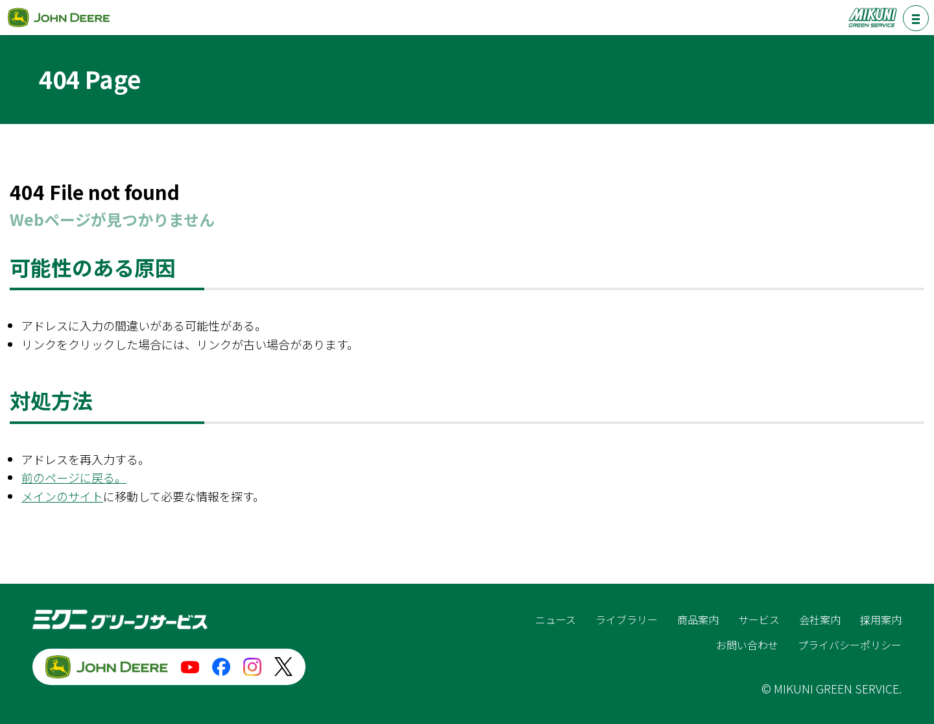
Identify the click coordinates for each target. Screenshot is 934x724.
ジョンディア (58, 17)
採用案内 (881, 619)
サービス (759, 619)
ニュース (555, 619)
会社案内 (820, 619)
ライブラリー (626, 619)
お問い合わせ (747, 645)
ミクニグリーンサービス (872, 17)
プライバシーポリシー (850, 645)
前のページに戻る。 (73, 477)
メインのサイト (62, 496)
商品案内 (698, 619)
